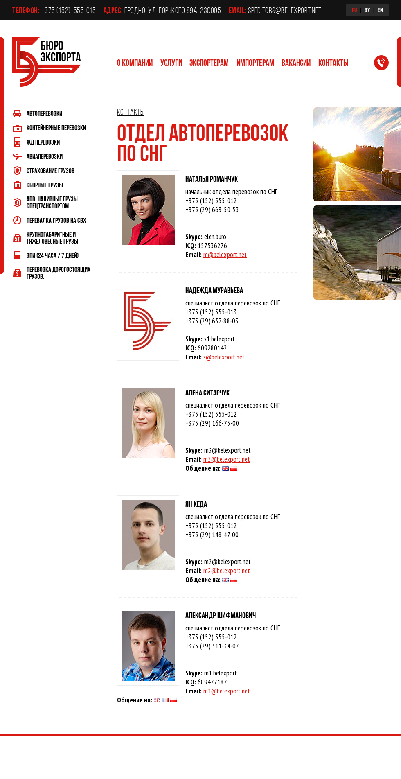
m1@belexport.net (226, 690)
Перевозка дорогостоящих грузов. (58, 273)
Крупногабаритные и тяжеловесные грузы (52, 237)
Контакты (333, 62)
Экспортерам (209, 62)
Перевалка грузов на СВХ (56, 220)
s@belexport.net (224, 356)
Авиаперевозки (45, 156)
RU (354, 10)
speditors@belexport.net (285, 10)
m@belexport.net (225, 254)
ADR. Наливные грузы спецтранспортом (52, 202)
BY (367, 10)
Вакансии (296, 62)
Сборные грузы (45, 184)
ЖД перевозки (43, 141)
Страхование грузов (50, 170)
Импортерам (255, 62)
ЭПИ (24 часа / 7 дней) (53, 255)
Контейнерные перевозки (56, 127)
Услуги (171, 62)
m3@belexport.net (226, 459)
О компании (135, 62)
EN (380, 10)
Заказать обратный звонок (386, 64)
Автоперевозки (44, 113)
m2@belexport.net (226, 570)
